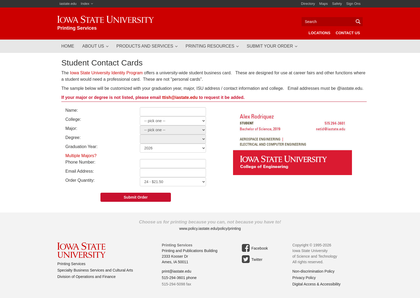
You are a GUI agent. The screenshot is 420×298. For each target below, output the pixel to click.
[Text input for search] (332, 21)
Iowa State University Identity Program (106, 73)
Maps (323, 4)
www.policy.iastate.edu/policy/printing (210, 228)
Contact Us (348, 33)
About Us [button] (93, 46)
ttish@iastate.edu (180, 97)
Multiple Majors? (80, 155)
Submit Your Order (270, 46)
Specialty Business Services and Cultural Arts (95, 270)
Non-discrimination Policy (313, 271)
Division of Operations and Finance (86, 276)
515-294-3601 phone (179, 278)
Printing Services (71, 264)
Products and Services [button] (145, 46)
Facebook (254, 248)
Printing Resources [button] (210, 46)
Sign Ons (353, 4)
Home (67, 46)
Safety (337, 4)
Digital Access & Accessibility (316, 284)
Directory (308, 4)
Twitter (251, 259)
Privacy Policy (304, 278)
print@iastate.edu (176, 271)
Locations (319, 33)
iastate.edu (68, 4)
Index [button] (85, 4)
